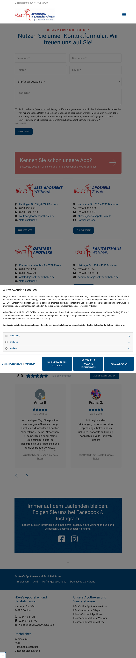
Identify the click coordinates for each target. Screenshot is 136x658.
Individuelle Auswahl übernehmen (88, 364)
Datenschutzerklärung (12, 364)
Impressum (29, 364)
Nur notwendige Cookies (57, 364)
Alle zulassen (119, 363)
